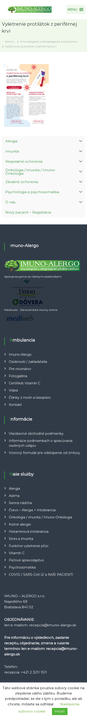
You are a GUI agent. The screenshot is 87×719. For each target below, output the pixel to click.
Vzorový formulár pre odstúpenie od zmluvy (44, 453)
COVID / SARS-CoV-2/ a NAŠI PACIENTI (41, 574)
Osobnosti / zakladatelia (28, 362)
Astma (14, 496)
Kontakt (15, 405)
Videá (13, 390)
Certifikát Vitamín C (24, 383)
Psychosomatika (22, 567)
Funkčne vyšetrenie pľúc (28, 546)
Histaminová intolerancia (28, 531)
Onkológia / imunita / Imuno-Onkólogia (40, 517)
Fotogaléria (18, 376)
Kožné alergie (20, 524)
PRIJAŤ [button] (60, 711)
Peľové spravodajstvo (26, 560)
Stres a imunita (21, 539)
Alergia (14, 488)
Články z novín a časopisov (30, 397)
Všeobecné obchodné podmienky (36, 433)
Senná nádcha (20, 503)
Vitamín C (17, 553)
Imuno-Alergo (20, 354)
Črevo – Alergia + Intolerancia (32, 510)
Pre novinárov (20, 369)
